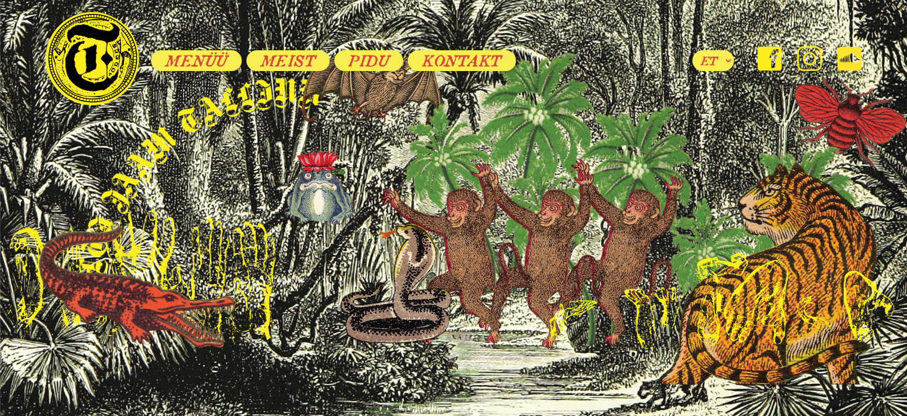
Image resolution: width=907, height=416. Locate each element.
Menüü (196, 60)
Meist (288, 60)
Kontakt (462, 60)
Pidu (368, 60)
